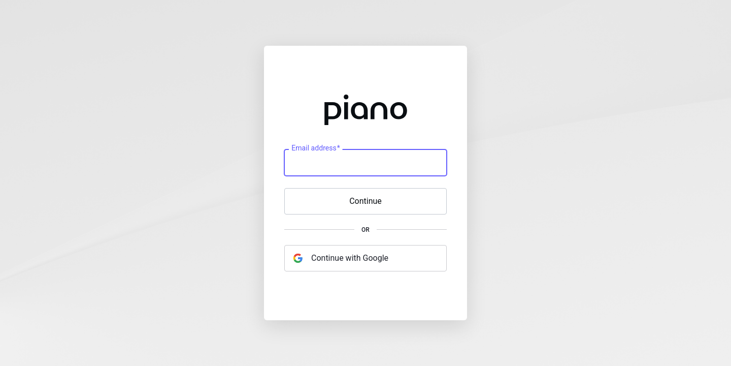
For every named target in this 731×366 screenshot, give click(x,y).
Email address (315, 148)
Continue (365, 201)
